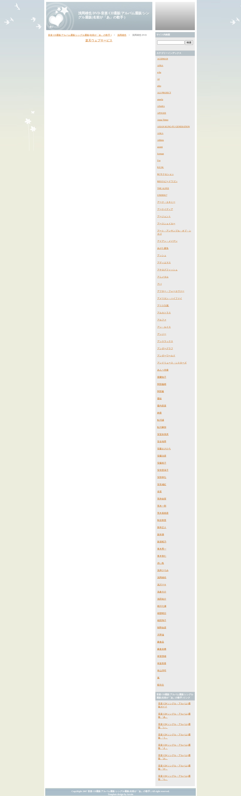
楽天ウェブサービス (98, 40)
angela (160, 99)
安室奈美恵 (163, 434)
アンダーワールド (166, 355)
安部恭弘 (161, 477)
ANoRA (161, 106)
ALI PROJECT (164, 92)
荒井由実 (161, 498)
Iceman (160, 153)
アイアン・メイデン (167, 241)
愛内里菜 (161, 405)
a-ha (159, 72)
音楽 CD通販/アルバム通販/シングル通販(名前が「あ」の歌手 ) (79, 35)
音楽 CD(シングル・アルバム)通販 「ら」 (174, 778)
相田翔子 (161, 620)
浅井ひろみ (163, 570)
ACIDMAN (162, 58)
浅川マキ (161, 584)
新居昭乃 (161, 541)
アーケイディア (165, 209)
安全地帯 (161, 441)
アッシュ (161, 255)
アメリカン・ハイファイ (169, 298)
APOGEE (161, 113)
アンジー (161, 334)
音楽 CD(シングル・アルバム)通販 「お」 (174, 757)
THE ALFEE (163, 188)
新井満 (160, 534)
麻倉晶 (160, 642)
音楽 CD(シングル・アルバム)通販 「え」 (174, 746)
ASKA (160, 133)
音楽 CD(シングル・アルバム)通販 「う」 (174, 736)
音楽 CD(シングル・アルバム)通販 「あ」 (174, 715)
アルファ (161, 320)
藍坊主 (160, 685)
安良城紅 (161, 484)
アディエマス (164, 262)
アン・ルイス (164, 327)
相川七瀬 (161, 606)
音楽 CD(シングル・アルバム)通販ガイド (174, 705)
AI (158, 79)
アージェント (164, 216)
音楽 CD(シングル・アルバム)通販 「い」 (174, 726)
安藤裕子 (161, 463)
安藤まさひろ (164, 448)
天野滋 (160, 634)
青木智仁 (161, 556)
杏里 (159, 491)
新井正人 (161, 527)
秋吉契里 (161, 520)
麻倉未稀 (161, 649)
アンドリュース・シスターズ (172, 362)
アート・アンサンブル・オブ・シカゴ (174, 232)
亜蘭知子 (161, 377)
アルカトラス (164, 312)
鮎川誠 (160, 420)
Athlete (160, 140)
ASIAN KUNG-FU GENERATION (173, 126)
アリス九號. (163, 305)
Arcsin (130, 794)
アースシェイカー (166, 223)
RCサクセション (165, 174)
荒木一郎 (161, 506)
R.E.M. (160, 167)
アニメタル (163, 277)
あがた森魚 (163, 248)
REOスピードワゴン (167, 181)
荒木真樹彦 (163, 513)
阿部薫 (160, 391)
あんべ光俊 (163, 370)
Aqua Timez (162, 119)
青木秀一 (161, 549)
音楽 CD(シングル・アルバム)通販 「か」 (174, 767)
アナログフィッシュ (167, 269)
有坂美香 (161, 663)
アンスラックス (165, 341)
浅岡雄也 (121, 35)
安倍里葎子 (163, 470)
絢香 (159, 413)
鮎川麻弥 (161, 427)
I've (158, 160)
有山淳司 (161, 670)
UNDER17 (162, 195)
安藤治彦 (161, 456)
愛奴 (159, 398)
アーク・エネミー (166, 202)
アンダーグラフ (165, 348)
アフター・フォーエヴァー (170, 291)
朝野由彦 (161, 627)
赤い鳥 (160, 563)
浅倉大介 (161, 592)
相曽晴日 (161, 613)
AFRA (160, 65)
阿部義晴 (161, 384)
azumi (160, 147)
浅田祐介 (161, 599)
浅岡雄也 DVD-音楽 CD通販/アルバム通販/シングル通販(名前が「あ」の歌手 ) (113, 15)
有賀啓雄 (161, 656)
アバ (159, 284)
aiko (159, 86)
